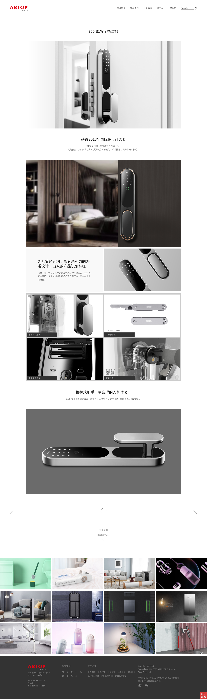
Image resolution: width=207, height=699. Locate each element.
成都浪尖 (131, 672)
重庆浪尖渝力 (93, 676)
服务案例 (121, 8)
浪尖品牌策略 (120, 676)
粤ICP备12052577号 (146, 666)
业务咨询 (147, 8)
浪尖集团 (134, 8)
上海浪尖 (121, 672)
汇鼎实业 (111, 672)
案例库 (173, 8)
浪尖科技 (101, 672)
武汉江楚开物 (107, 676)
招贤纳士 (161, 8)
